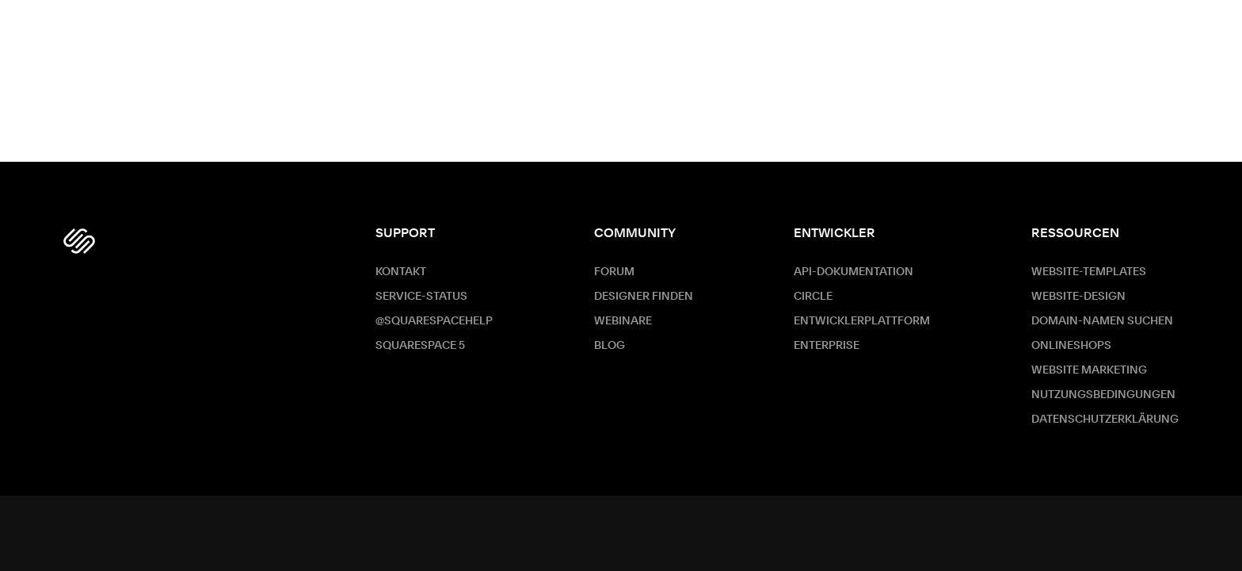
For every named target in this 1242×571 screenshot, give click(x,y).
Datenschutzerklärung (1105, 419)
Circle (813, 296)
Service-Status (421, 296)
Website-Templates (1088, 272)
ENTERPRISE (826, 345)
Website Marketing (1089, 370)
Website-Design (1078, 296)
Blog (609, 345)
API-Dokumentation (853, 272)
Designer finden (643, 296)
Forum (614, 272)
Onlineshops (1071, 345)
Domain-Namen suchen (1102, 321)
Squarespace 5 (420, 345)
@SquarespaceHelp (434, 321)
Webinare (623, 321)
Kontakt (400, 272)
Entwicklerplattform (862, 321)
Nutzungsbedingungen (1103, 394)
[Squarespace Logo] (79, 241)
